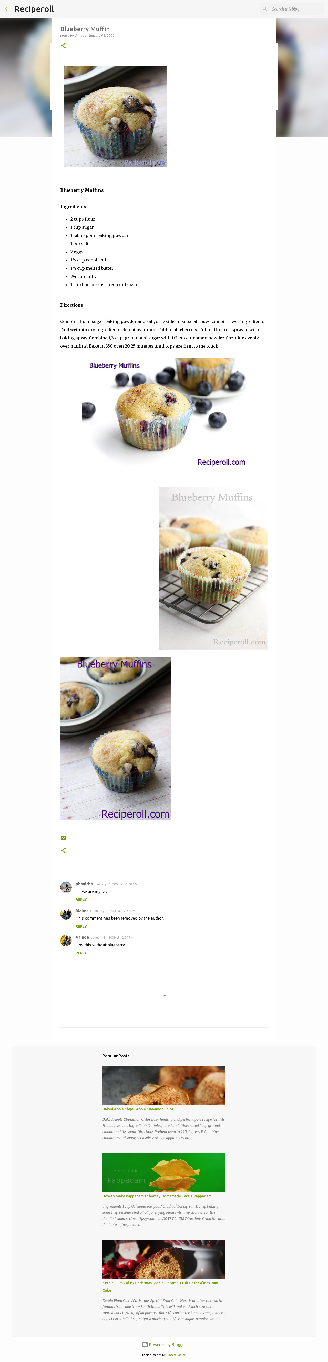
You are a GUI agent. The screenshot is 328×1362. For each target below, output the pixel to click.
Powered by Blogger (164, 1344)
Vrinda (82, 937)
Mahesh (83, 910)
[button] (63, 46)
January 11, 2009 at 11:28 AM (116, 884)
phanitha (84, 884)
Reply (81, 900)
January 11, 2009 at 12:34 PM (112, 937)
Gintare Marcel (176, 1354)
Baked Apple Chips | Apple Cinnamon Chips (137, 1109)
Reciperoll (34, 8)
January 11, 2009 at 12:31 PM (114, 911)
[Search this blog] (297, 9)
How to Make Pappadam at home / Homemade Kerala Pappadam (156, 1196)
